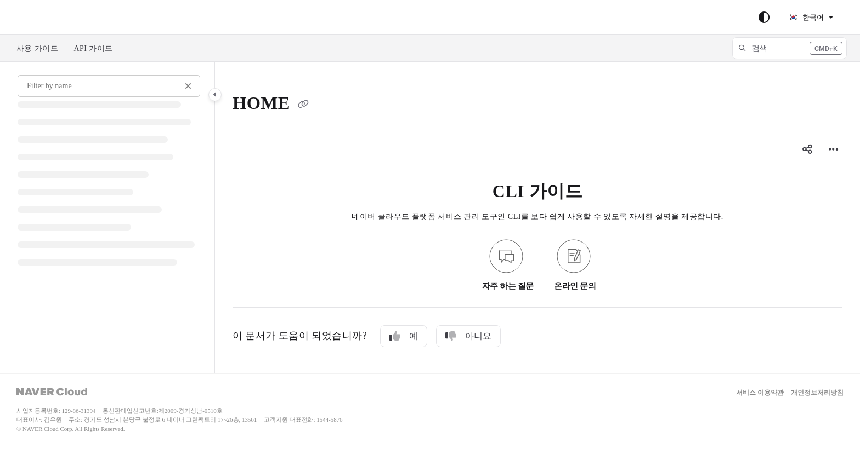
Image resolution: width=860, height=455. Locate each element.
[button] (789, 48)
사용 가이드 (37, 48)
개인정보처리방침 (817, 392)
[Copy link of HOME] (303, 105)
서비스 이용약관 (760, 392)
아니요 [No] (468, 336)
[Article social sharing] (807, 149)
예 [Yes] (403, 336)
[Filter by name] (109, 86)
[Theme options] (764, 17)
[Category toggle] (215, 94)
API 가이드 (92, 48)
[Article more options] (833, 149)
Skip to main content (55, 17)
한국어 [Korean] (806, 17)
